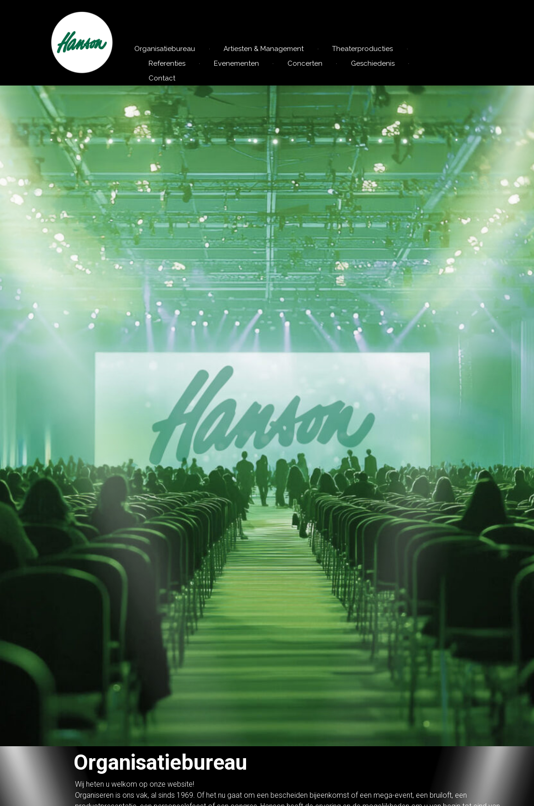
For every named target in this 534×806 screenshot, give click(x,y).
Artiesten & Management (264, 49)
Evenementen (236, 63)
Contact (162, 78)
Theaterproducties (362, 49)
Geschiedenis (373, 63)
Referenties (167, 63)
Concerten (304, 63)
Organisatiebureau (164, 49)
